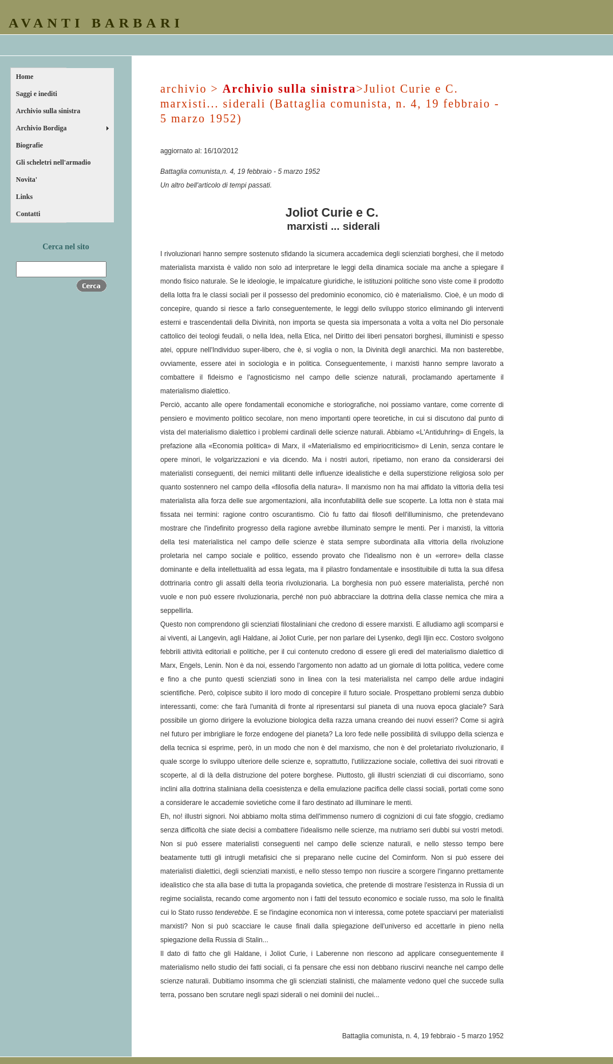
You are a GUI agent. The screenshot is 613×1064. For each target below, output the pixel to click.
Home (25, 77)
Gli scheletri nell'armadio (53, 162)
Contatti (28, 214)
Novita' (26, 180)
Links (24, 197)
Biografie (29, 145)
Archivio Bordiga (41, 128)
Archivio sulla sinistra (48, 111)
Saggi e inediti (36, 94)
